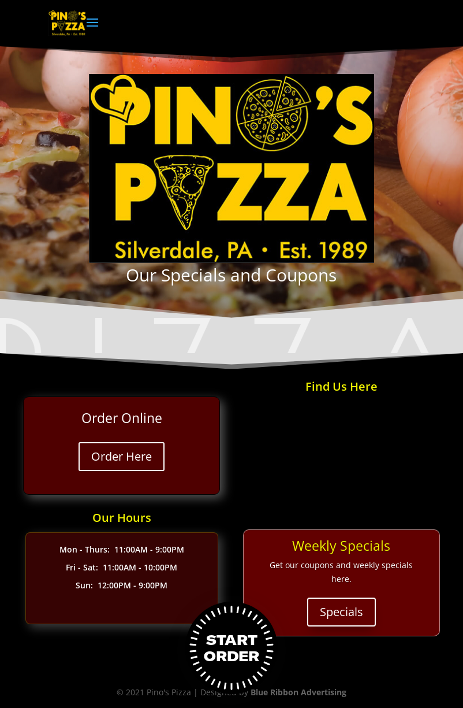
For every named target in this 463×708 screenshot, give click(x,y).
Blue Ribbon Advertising (298, 692)
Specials (341, 612)
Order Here (121, 456)
